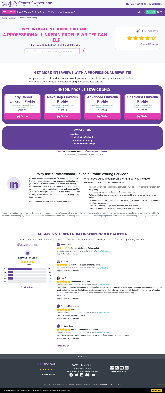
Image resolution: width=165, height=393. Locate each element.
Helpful (59, 254)
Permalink (76, 254)
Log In (141, 12)
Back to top (82, 357)
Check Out (151, 12)
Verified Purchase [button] (104, 251)
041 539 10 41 (82, 364)
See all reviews (27, 287)
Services (13, 18)
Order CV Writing (24, 12)
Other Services (41, 12)
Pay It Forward (57, 12)
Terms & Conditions (95, 154)
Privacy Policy (115, 384)
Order (22, 116)
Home (4, 18)
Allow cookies (156, 390)
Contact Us (155, 4)
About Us (69, 12)
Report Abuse (67, 254)
